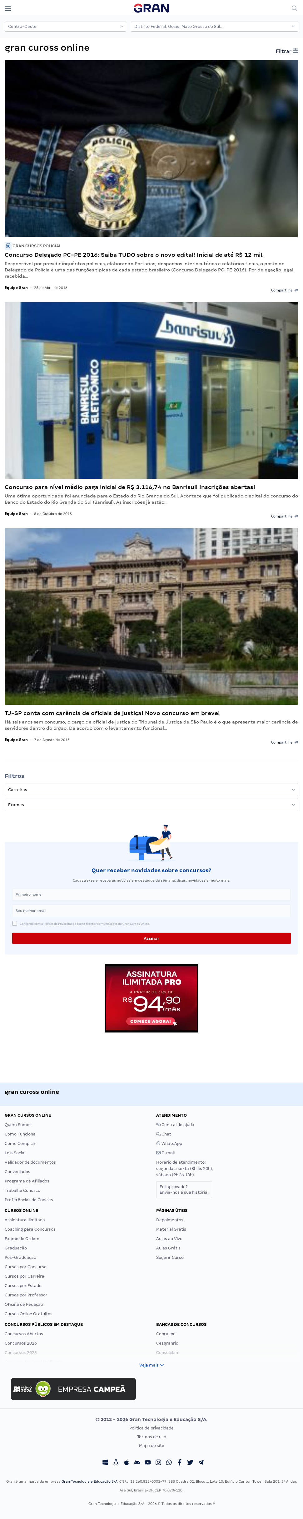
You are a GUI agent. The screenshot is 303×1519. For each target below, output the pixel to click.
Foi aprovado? (184, 1189)
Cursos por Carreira (24, 1276)
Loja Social (15, 1153)
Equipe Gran (16, 287)
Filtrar (287, 51)
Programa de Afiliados (27, 1181)
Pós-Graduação (20, 1257)
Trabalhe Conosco (22, 1190)
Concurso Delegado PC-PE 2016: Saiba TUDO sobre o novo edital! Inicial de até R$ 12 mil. (134, 254)
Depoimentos (169, 1220)
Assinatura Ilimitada (25, 1220)
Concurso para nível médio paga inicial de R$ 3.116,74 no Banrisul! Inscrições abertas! (130, 487)
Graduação (16, 1248)
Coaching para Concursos (30, 1229)
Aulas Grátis (168, 1248)
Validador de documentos (30, 1162)
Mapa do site (151, 1445)
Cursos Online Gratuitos (28, 1313)
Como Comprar (20, 1143)
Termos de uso (151, 1436)
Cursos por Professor (26, 1295)
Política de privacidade (151, 1428)
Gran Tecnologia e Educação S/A (89, 1481)
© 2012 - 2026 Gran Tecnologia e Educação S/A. (151, 1419)
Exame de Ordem (22, 1238)
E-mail (165, 1153)
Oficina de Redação (24, 1304)
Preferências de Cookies (29, 1199)
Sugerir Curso (170, 1257)
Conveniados (17, 1171)
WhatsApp (169, 1143)
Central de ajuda (175, 1124)
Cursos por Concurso (26, 1266)
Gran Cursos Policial (33, 246)
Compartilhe (284, 290)
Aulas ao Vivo (169, 1238)
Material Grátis (171, 1229)
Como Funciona (20, 1134)
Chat (163, 1134)
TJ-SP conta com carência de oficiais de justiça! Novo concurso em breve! (112, 713)
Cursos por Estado (23, 1285)
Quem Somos (18, 1124)
